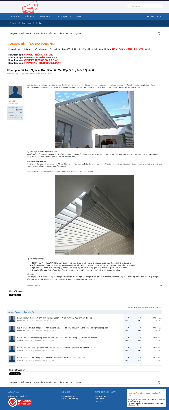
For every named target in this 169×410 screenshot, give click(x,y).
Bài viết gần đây (35, 23)
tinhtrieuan (21, 321)
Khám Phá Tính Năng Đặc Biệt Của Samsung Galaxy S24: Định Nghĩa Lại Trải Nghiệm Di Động (57, 348)
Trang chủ (14, 17)
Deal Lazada (100, 399)
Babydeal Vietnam (68, 396)
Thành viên (44, 17)
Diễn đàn (29, 17)
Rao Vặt (80, 17)
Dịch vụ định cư (63, 17)
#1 (161, 286)
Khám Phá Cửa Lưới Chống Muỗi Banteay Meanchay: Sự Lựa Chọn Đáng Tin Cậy (51, 358)
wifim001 (44, 74)
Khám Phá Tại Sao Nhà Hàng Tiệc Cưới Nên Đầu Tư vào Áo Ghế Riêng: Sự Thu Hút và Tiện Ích (57, 338)
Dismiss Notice (165, 391)
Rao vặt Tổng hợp (25, 74)
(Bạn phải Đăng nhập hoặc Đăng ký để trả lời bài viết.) (144, 307)
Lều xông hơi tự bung (70, 399)
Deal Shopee (100, 401)
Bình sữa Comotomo (103, 396)
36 (21, 118)
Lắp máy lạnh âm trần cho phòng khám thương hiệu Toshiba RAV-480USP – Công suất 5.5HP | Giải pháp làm (62, 328)
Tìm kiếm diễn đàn (17, 23)
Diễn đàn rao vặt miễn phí (18, 396)
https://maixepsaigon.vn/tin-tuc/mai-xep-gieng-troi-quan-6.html (67, 171)
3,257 (20, 113)
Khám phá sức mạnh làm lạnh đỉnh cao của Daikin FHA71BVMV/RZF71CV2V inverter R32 (54, 318)
